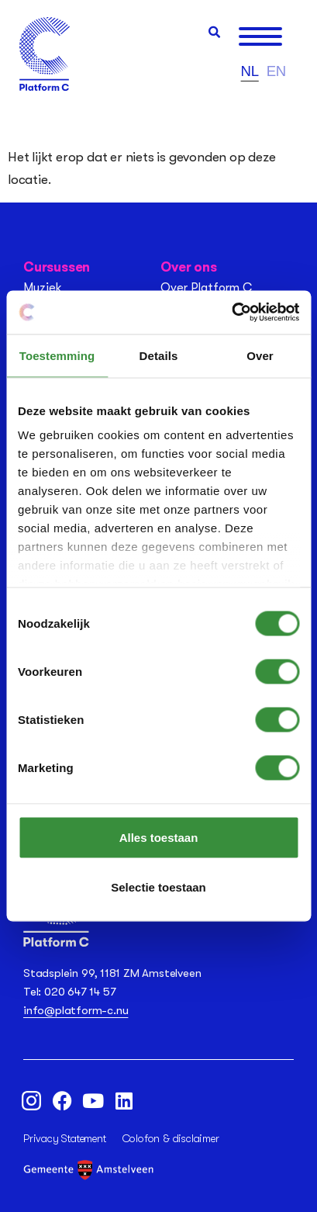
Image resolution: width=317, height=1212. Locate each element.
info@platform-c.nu (75, 1010)
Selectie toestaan (158, 886)
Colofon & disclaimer (170, 1138)
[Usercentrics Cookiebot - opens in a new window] (231, 313)
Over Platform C (206, 288)
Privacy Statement (64, 1138)
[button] (214, 32)
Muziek (42, 288)
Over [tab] (260, 355)
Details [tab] (159, 355)
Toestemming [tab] (57, 355)
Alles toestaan (158, 836)
